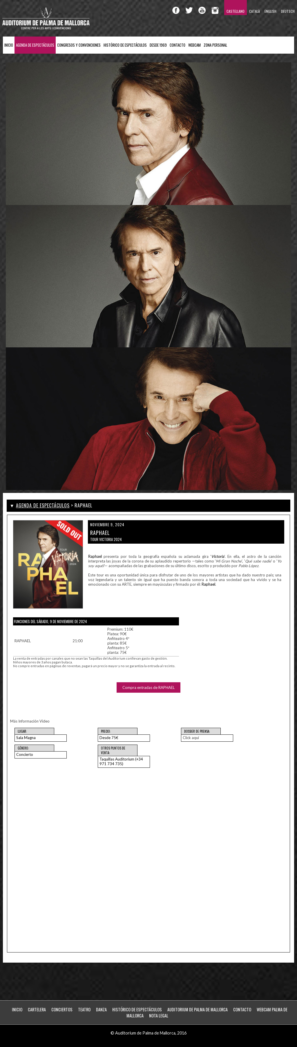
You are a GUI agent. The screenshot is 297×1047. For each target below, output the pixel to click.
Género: (23, 748)
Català (254, 11)
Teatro (84, 1009)
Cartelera (37, 1009)
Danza (101, 1009)
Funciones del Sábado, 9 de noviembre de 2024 (50, 621)
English (270, 11)
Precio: (106, 731)
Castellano (236, 11)
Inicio (8, 45)
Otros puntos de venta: (113, 750)
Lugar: (22, 731)
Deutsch (288, 11)
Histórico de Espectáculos (125, 45)
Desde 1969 (158, 45)
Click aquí (191, 737)
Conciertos (62, 1009)
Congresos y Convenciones (79, 45)
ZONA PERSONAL (215, 45)
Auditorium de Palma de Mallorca (197, 1009)
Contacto (177, 45)
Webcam (194, 45)
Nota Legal (158, 1015)
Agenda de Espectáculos (35, 45)
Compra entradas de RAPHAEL (148, 687)
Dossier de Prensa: (197, 731)
